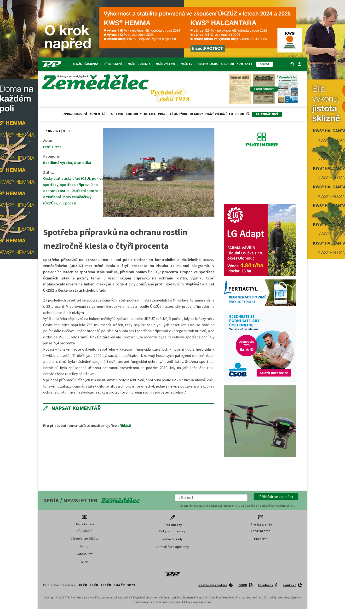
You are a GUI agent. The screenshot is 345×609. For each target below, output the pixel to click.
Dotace (150, 114)
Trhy (119, 114)
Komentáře (98, 114)
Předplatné (114, 64)
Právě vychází (216, 114)
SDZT (131, 585)
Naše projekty (140, 64)
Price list (260, 539)
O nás (77, 64)
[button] (276, 496)
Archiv (203, 64)
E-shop (84, 546)
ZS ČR (94, 585)
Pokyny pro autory (172, 531)
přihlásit (124, 425)
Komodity (134, 114)
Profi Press (52, 146)
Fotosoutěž (239, 114)
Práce (162, 114)
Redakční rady (172, 539)
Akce (84, 562)
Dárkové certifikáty (84, 538)
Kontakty (244, 64)
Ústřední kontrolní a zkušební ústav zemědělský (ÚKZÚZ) (73, 196)
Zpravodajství (75, 114)
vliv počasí (67, 203)
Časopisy (92, 64)
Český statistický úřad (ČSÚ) (66, 178)
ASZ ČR (106, 585)
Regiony (196, 114)
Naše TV (188, 64)
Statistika (82, 162)
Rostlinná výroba (57, 162)
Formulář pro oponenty (172, 547)
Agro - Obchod (222, 64)
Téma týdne (179, 114)
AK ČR (82, 585)
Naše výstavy (167, 64)
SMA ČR (119, 585)
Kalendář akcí (267, 114)
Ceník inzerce (260, 531)
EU (111, 114)
